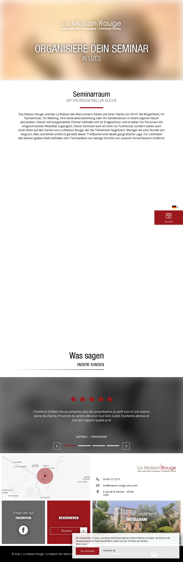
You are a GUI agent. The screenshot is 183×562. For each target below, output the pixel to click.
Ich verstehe (87, 551)
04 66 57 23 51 (111, 479)
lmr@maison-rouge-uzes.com (120, 486)
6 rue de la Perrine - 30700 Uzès (118, 493)
